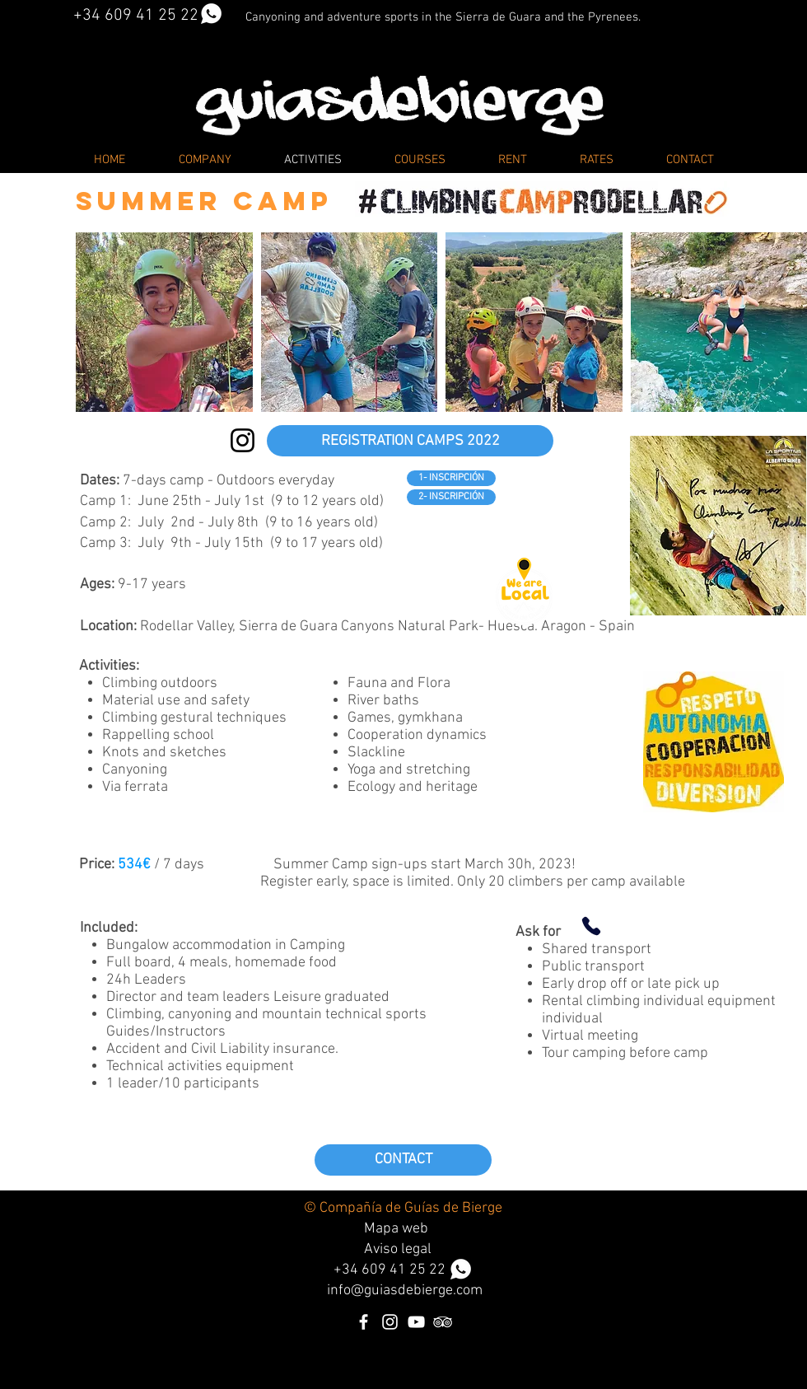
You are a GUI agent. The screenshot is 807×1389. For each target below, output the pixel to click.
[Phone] (591, 926)
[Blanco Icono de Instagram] (390, 1322)
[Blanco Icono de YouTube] (416, 1322)
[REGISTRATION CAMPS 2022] (410, 440)
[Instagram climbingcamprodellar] (242, 440)
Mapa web (396, 1228)
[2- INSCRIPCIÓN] (451, 497)
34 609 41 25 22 (407, 1270)
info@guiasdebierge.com (405, 1290)
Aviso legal (397, 1249)
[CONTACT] (403, 1160)
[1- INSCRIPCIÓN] (451, 478)
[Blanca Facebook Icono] (363, 1322)
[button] (164, 322)
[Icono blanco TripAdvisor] (442, 1322)
